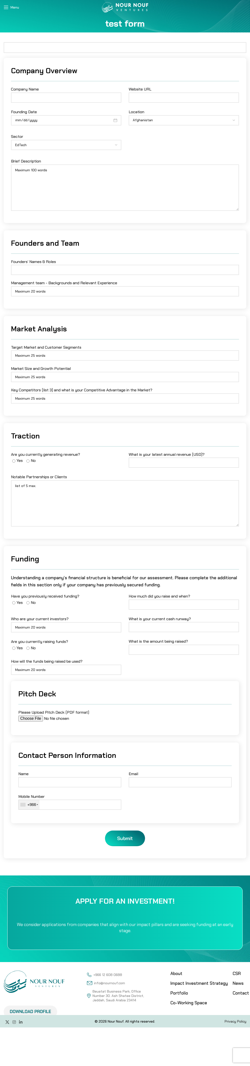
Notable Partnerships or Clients (125, 490)
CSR (237, 973)
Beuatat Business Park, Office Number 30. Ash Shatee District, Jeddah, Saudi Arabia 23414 (115, 995)
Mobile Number (69, 802)
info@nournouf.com (106, 983)
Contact (241, 993)
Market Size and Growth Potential (125, 372)
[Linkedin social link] (21, 1022)
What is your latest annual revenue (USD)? (184, 458)
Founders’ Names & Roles (125, 265)
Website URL (184, 93)
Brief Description (125, 174)
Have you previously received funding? (45, 599)
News (238, 983)
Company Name (66, 93)
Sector (66, 141)
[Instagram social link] (14, 1022)
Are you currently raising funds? (39, 644)
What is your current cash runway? (184, 622)
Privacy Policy (235, 1021)
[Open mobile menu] (11, 7)
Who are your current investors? (66, 622)
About (176, 973)
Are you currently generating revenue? (45, 457)
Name (69, 777)
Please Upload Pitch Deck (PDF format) (59, 715)
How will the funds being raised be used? (66, 665)
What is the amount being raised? (184, 645)
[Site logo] (125, 7)
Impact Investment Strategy (199, 983)
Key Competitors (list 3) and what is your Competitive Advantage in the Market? (125, 394)
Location (184, 116)
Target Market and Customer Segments (125, 351)
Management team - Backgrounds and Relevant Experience (125, 287)
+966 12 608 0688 (104, 975)
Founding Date (66, 115)
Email (180, 777)
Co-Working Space (188, 1003)
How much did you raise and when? (184, 600)
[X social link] (7, 1022)
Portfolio (179, 993)
